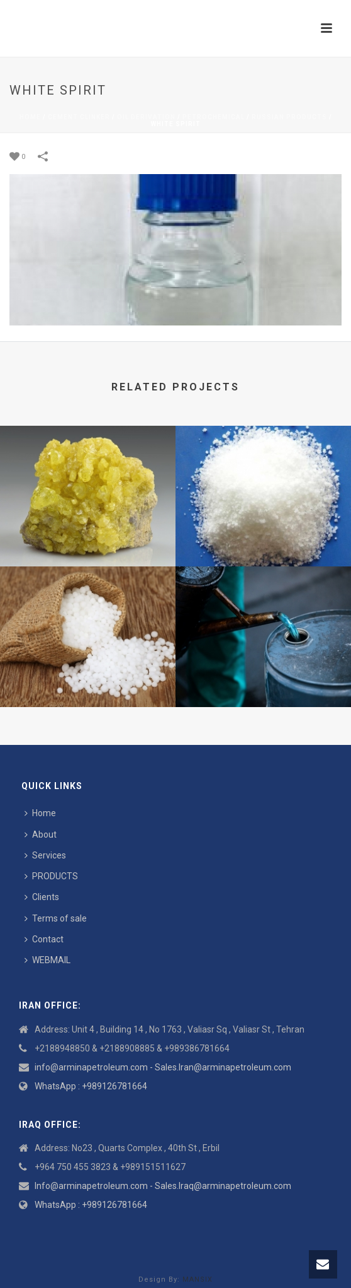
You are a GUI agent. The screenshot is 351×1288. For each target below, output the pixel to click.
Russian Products (289, 117)
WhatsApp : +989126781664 (91, 1086)
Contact (44, 939)
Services (45, 855)
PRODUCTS (51, 876)
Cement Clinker (79, 117)
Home (30, 117)
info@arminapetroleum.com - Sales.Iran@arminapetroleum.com (163, 1067)
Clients (42, 897)
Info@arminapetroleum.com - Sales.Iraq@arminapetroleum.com (163, 1186)
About (41, 834)
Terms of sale (56, 918)
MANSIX (197, 1279)
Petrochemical (213, 117)
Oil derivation (146, 117)
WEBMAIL (47, 960)
